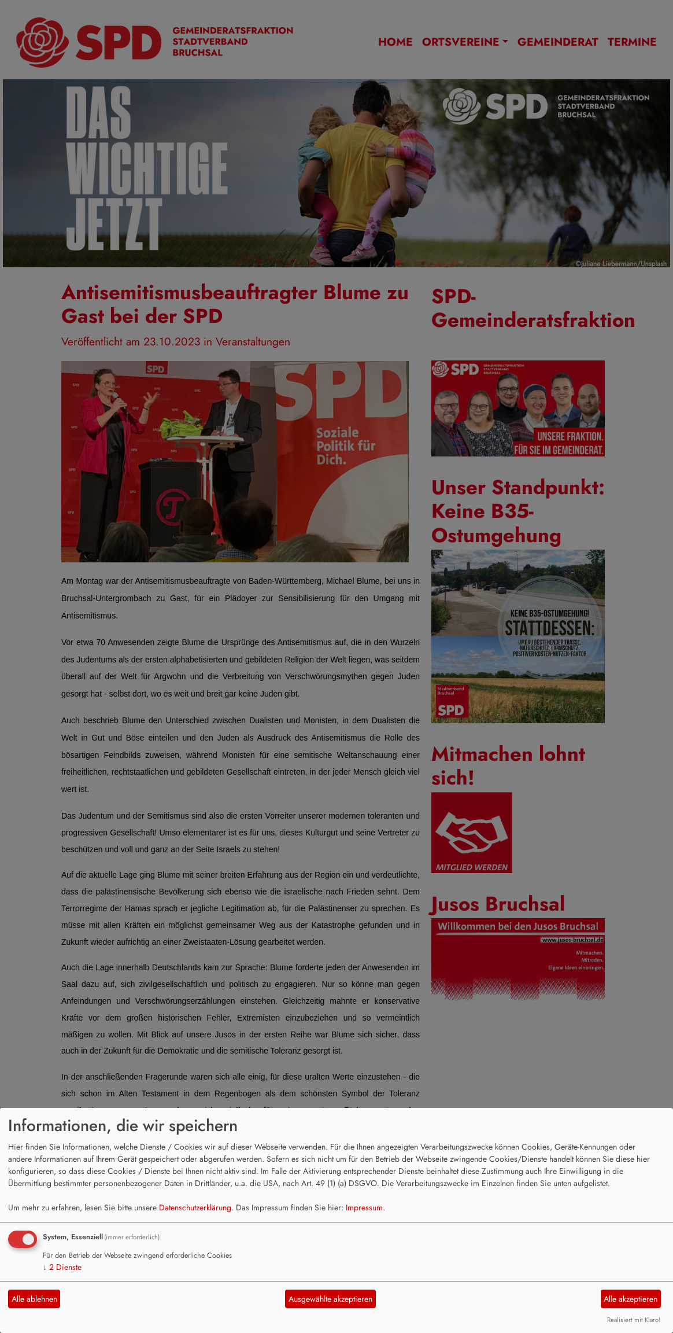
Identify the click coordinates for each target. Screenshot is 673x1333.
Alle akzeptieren (630, 1299)
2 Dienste (62, 1267)
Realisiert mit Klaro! (633, 1319)
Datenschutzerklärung (195, 1207)
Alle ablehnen (34, 1299)
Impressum (364, 1207)
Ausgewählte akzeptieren (330, 1299)
